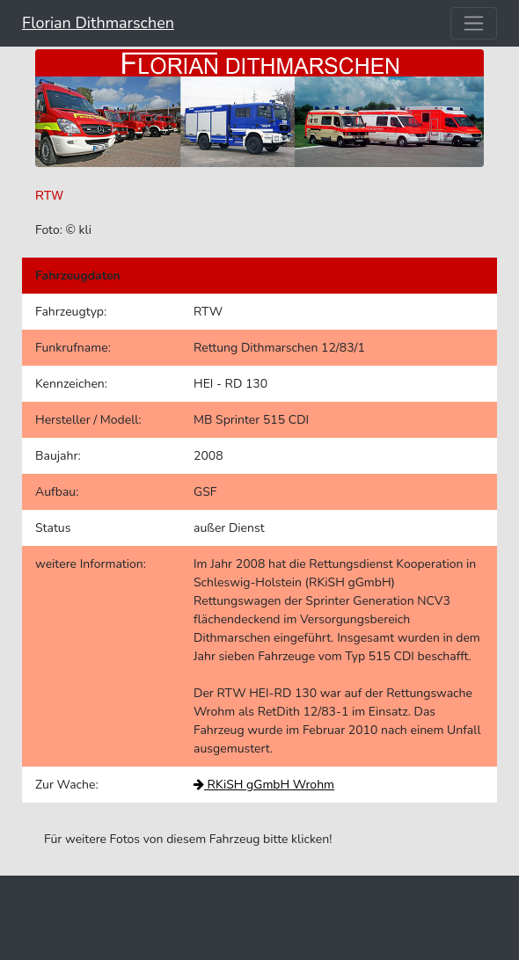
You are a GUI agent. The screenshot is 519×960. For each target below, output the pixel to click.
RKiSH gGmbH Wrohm (264, 784)
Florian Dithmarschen (98, 22)
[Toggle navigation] (473, 23)
